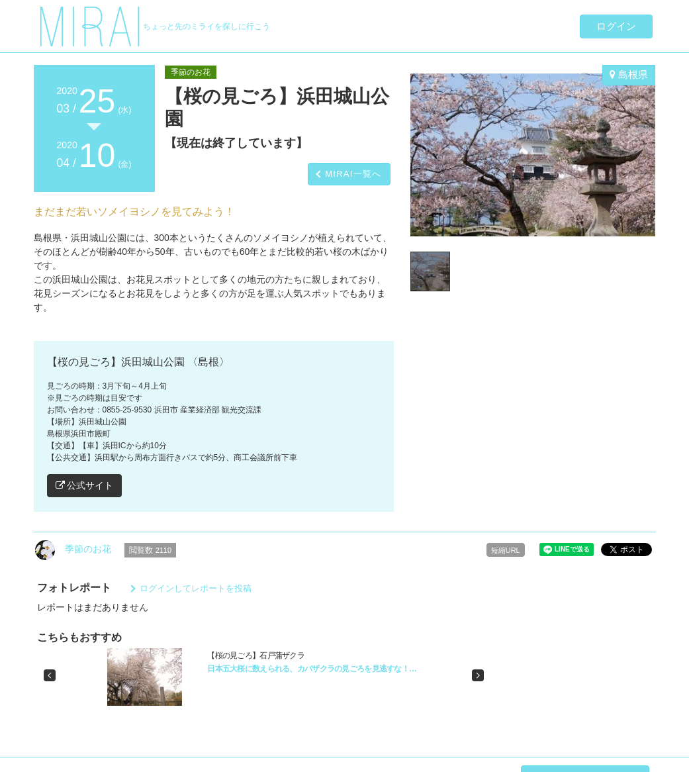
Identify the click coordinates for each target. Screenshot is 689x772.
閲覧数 (150, 550)
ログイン (616, 26)
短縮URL (505, 550)
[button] (50, 675)
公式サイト (85, 485)
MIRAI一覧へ (353, 174)
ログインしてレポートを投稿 (196, 588)
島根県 (629, 74)
